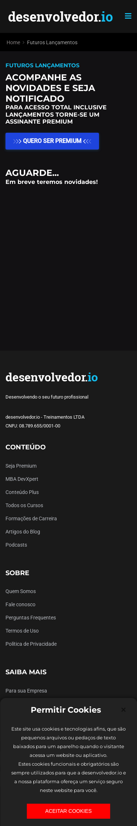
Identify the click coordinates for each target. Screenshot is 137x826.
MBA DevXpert (21, 479)
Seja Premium (21, 466)
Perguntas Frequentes (30, 618)
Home (13, 42)
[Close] (123, 709)
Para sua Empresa (26, 691)
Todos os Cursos (24, 505)
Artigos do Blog (22, 532)
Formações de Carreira (31, 518)
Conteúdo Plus (22, 492)
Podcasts (16, 545)
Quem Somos (20, 591)
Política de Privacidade (31, 644)
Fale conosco (20, 604)
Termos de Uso (22, 631)
